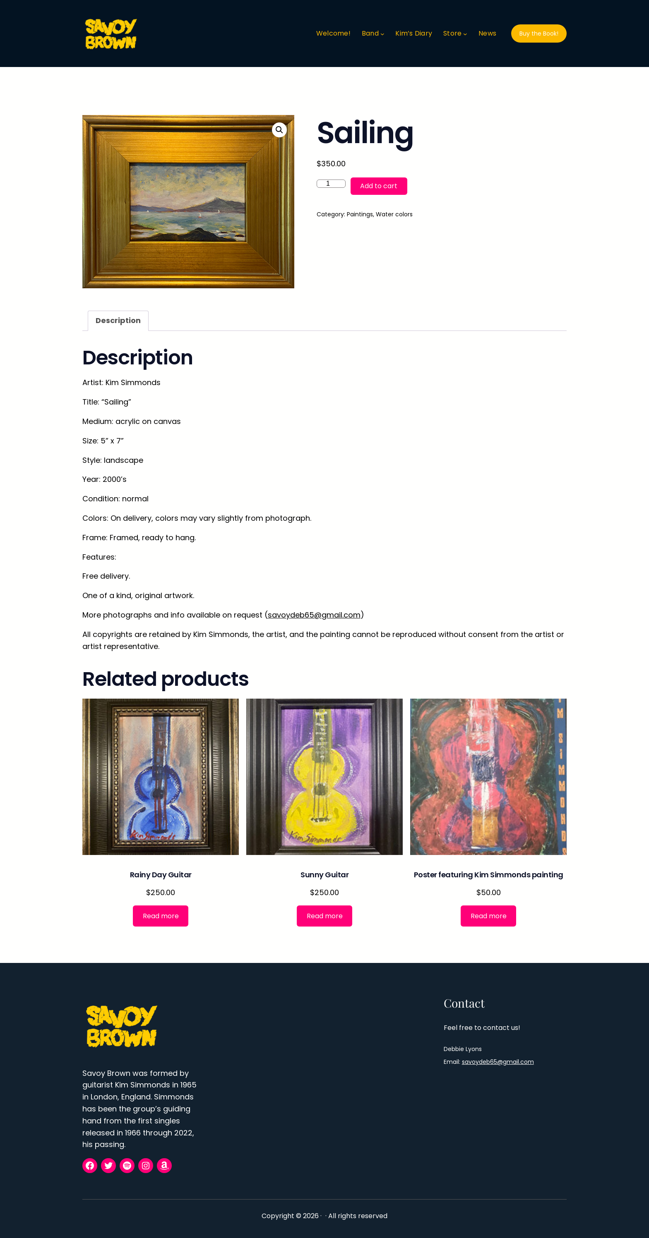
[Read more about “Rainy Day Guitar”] (160, 916)
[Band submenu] (382, 33)
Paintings (123, 102)
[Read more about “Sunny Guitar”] (324, 916)
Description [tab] (118, 320)
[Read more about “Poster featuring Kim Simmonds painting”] (488, 916)
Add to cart (378, 186)
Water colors (394, 214)
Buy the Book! (538, 33)
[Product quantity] (331, 184)
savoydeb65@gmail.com (314, 615)
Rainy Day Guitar (161, 874)
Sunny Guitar (324, 874)
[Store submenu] (465, 33)
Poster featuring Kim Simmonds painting (488, 874)
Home (92, 102)
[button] (279, 129)
